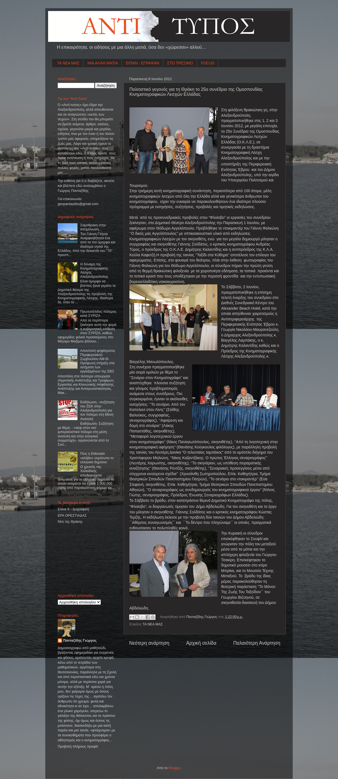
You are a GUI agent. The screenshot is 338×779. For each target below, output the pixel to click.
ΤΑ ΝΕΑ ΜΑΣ (68, 63)
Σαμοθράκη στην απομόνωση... (93, 227)
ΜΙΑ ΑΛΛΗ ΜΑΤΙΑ (102, 63)
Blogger (174, 768)
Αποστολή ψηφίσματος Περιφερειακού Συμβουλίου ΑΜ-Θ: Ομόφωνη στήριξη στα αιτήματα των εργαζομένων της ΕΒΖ (97, 361)
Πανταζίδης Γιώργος (202, 617)
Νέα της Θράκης (70, 522)
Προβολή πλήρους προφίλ (78, 746)
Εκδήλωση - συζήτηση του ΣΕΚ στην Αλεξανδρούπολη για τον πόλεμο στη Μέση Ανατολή (97, 410)
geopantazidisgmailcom (78, 204)
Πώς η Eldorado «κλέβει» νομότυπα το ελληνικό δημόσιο (97, 458)
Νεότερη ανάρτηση (149, 643)
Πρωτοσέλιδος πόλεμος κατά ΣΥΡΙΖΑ (98, 314)
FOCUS (207, 63)
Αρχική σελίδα (201, 643)
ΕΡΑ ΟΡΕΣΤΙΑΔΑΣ (72, 515)
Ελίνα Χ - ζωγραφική (73, 509)
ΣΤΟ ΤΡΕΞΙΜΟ (180, 63)
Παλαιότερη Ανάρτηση (256, 643)
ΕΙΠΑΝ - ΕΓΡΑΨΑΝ (142, 63)
